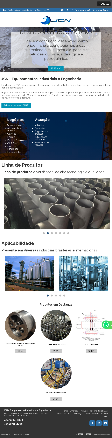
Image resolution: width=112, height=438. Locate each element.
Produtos (84, 411)
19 (100, 10)
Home (65, 411)
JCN (66, 121)
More (88, 414)
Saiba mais (56, 68)
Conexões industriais (56, 344)
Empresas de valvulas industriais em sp (20, 344)
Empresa (74, 411)
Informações (78, 414)
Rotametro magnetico (56, 392)
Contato (95, 414)
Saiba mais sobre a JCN (16, 105)
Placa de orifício (92, 344)
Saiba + (20, 351)
